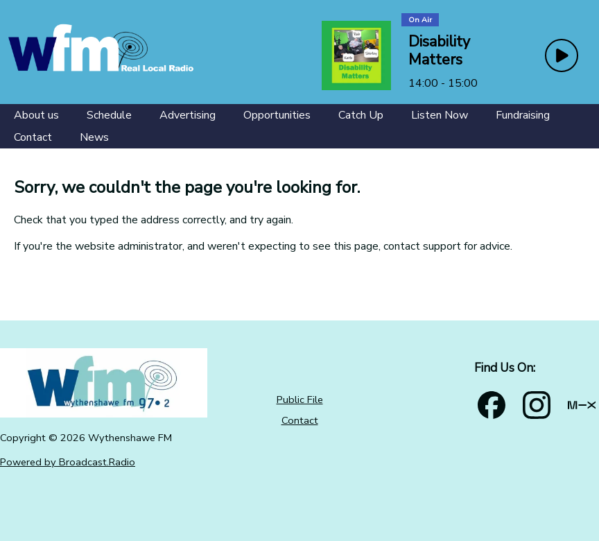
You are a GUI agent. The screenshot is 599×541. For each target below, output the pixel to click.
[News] (94, 137)
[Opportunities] (276, 115)
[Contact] (33, 137)
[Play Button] (561, 55)
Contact (299, 420)
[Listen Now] (439, 115)
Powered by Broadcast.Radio (67, 462)
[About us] (36, 115)
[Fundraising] (523, 115)
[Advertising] (187, 115)
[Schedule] (109, 115)
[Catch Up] (360, 115)
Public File (300, 399)
